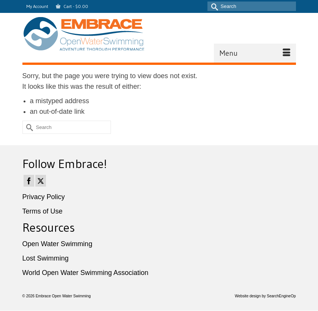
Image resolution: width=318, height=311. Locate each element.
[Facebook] (29, 181)
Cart (72, 6)
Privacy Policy (43, 197)
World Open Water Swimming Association (85, 272)
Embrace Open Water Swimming (63, 296)
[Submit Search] (213, 6)
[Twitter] (40, 181)
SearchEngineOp (281, 296)
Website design (248, 296)
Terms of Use (42, 211)
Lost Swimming (45, 258)
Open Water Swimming (57, 244)
